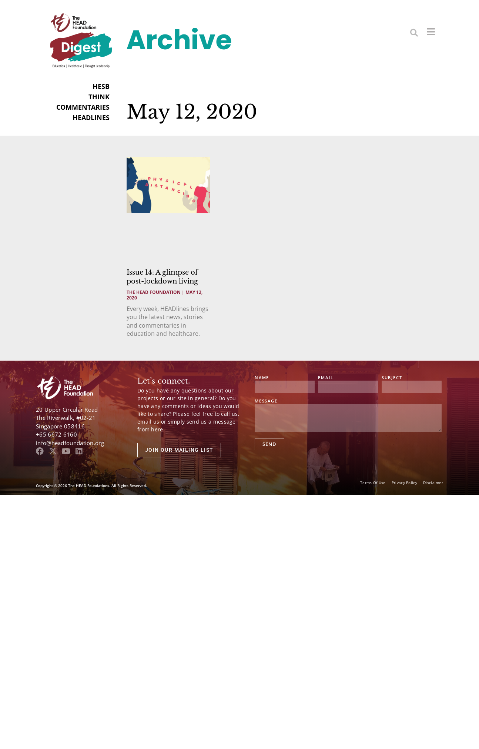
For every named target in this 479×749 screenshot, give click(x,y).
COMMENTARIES (83, 107)
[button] (414, 32)
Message (266, 401)
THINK (99, 96)
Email (325, 377)
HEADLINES (91, 117)
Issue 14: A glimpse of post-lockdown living (162, 276)
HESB (101, 86)
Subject (392, 377)
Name (262, 377)
